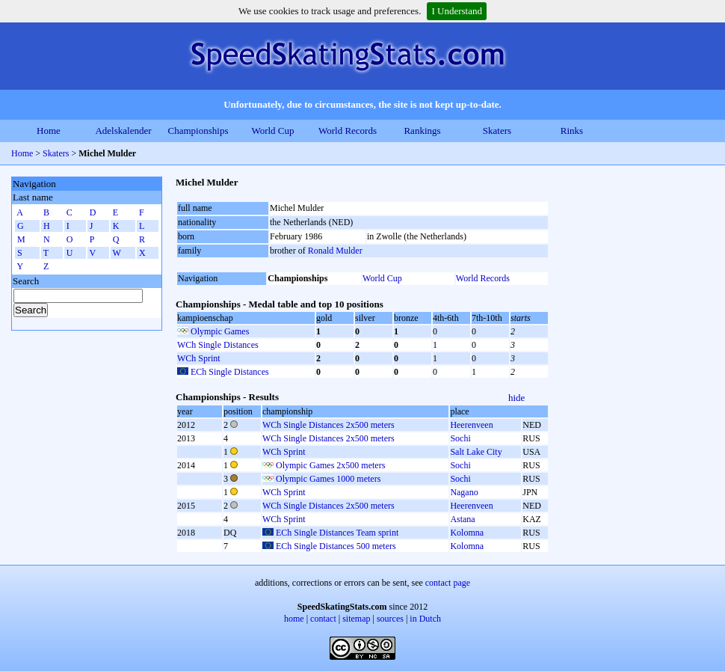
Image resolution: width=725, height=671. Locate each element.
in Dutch (425, 618)
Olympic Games (220, 331)
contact (323, 618)
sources (390, 618)
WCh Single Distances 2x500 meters (328, 425)
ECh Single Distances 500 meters (336, 546)
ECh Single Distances (230, 372)
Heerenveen (471, 425)
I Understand (456, 10)
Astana (462, 519)
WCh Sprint (198, 358)
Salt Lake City (476, 452)
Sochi (460, 438)
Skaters (497, 130)
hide (516, 397)
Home (49, 130)
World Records (347, 130)
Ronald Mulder (335, 250)
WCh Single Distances (218, 345)
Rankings (422, 130)
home (294, 618)
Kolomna (467, 532)
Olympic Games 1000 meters (328, 479)
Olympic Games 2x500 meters (330, 465)
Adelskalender (123, 130)
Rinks (572, 130)
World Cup (272, 130)
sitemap (356, 618)
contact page (447, 582)
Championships (198, 130)
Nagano (464, 492)
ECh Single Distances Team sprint (337, 532)
